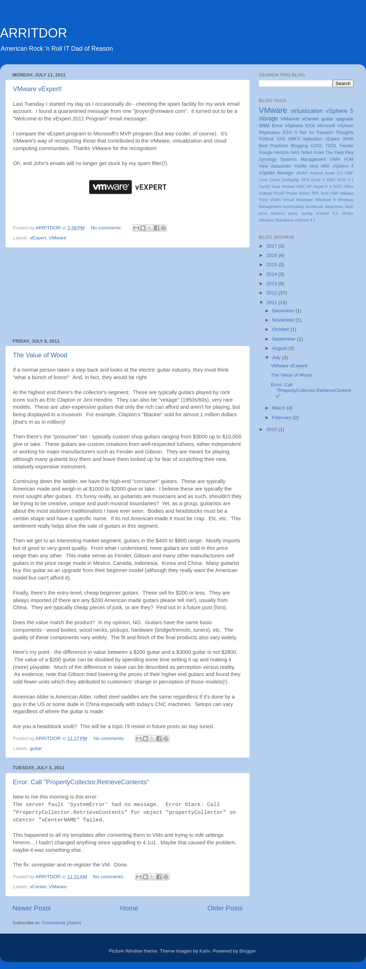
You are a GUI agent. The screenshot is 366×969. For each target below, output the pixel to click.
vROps (347, 213)
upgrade (344, 118)
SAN (280, 138)
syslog (306, 213)
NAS (295, 152)
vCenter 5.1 (327, 213)
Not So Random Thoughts (326, 132)
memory (278, 213)
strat (314, 166)
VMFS (294, 138)
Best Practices (273, 145)
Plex (349, 152)
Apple (330, 173)
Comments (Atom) (61, 922)
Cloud (274, 180)
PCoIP (279, 193)
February (282, 417)
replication (312, 138)
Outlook (265, 193)
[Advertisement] (127, 293)
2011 (272, 302)
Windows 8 (325, 200)
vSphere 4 (342, 166)
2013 (272, 283)
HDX (301, 186)
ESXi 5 (290, 132)
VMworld (290, 118)
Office (348, 186)
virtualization (307, 111)
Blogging (299, 145)
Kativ (204, 951)
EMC (331, 180)
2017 (272, 246)
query (293, 213)
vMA (325, 166)
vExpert (38, 237)
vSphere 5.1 (305, 220)
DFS (305, 180)
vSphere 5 (339, 111)
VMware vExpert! (37, 89)
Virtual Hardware (298, 200)
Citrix (263, 180)
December (284, 310)
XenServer (314, 206)
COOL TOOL (324, 145)
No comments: (107, 227)
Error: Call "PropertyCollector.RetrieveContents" (81, 782)
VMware (58, 237)
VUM (348, 159)
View (263, 166)
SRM (264, 125)
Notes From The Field (322, 152)
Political (266, 138)
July (277, 357)
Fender (346, 145)
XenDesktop (293, 206)
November (284, 320)
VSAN (275, 200)
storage (268, 118)
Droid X (318, 180)
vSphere (294, 125)
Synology (268, 159)
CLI (340, 173)
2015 (272, 264)
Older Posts (225, 908)
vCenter (38, 886)
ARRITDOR (33, 33)
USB (334, 193)
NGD (337, 186)
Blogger (247, 951)
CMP (349, 173)
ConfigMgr (291, 180)
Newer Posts (32, 908)
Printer (292, 193)
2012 (272, 292)
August (280, 348)
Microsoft (326, 125)
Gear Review (283, 186)
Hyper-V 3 (322, 186)
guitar (36, 748)
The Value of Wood (40, 355)
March (279, 408)
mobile (300, 166)
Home (129, 908)
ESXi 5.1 (345, 180)
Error (277, 125)
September (284, 339)
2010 (272, 429)
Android (316, 173)
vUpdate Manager (276, 172)
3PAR (347, 138)
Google (266, 152)
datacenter (281, 166)
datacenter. (334, 206)
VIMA (335, 159)
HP (309, 186)
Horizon (281, 152)
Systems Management (303, 159)
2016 (272, 255)
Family (264, 186)
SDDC (304, 193)
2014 (272, 274)
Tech (324, 193)
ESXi (310, 125)
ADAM (301, 173)
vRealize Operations (276, 220)
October (281, 329)
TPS (315, 193)
